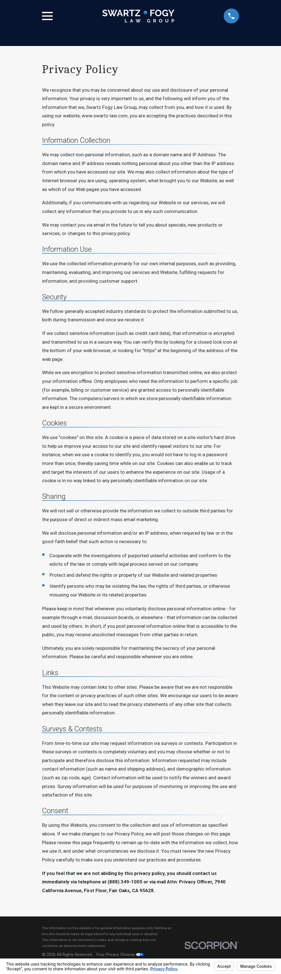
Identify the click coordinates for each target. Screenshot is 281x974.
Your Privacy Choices (119, 954)
